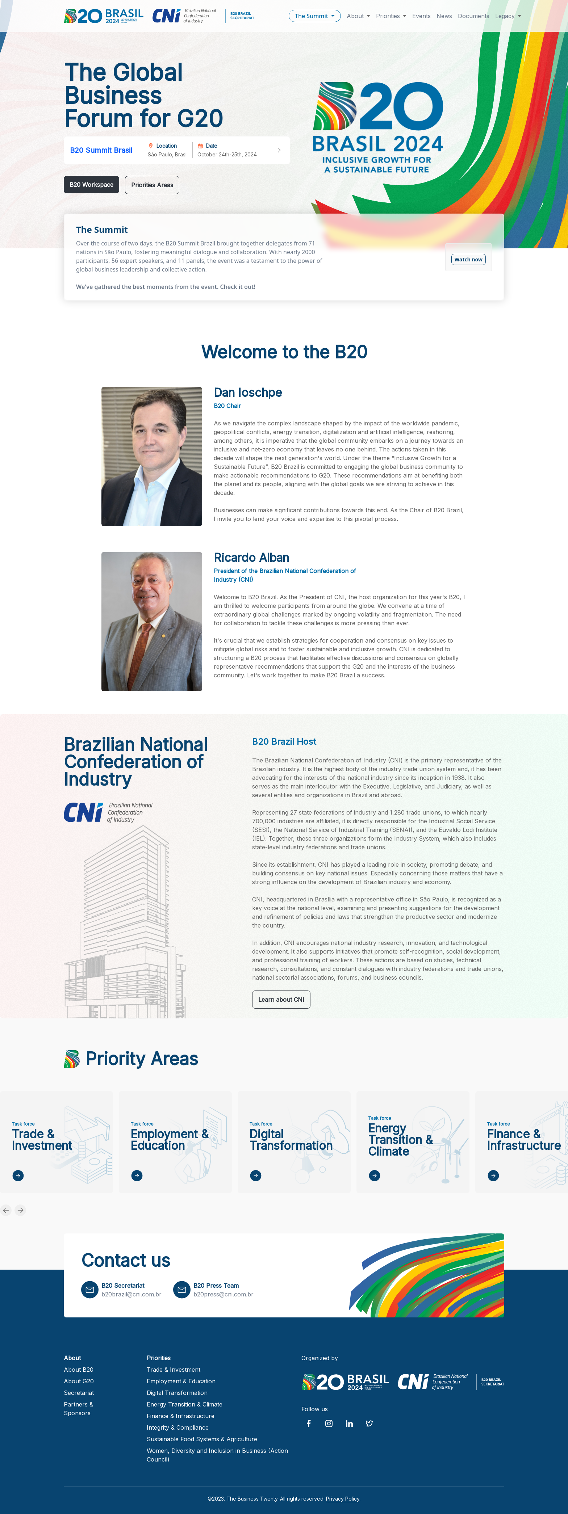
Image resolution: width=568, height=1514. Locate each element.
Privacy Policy (342, 1499)
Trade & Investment (173, 1369)
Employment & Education (181, 1381)
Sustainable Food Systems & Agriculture (202, 1439)
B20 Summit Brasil (101, 150)
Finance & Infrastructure (180, 1416)
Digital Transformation (177, 1392)
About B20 (78, 1369)
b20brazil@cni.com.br (131, 1294)
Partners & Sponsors (78, 1409)
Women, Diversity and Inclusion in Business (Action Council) (217, 1455)
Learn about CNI (281, 999)
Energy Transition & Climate (184, 1404)
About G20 (79, 1381)
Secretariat (79, 1392)
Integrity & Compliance (178, 1427)
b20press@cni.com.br (223, 1294)
